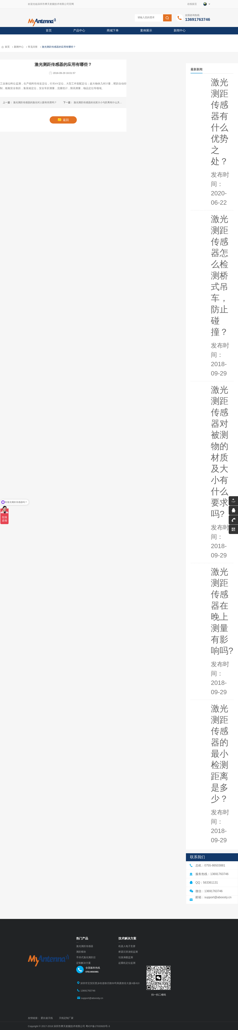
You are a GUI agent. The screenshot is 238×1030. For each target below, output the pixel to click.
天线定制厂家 (66, 1018)
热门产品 (82, 938)
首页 (49, 30)
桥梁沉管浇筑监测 (128, 951)
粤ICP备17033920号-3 (98, 1026)
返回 (63, 119)
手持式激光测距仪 (86, 957)
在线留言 (193, 4)
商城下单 (113, 30)
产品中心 (79, 30)
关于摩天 (52, 37)
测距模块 (81, 951)
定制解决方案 (83, 963)
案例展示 (146, 30)
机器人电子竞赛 (126, 946)
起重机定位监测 (126, 963)
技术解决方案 (127, 938)
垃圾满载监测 (125, 957)
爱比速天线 (47, 1018)
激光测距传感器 (84, 946)
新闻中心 (180, 30)
